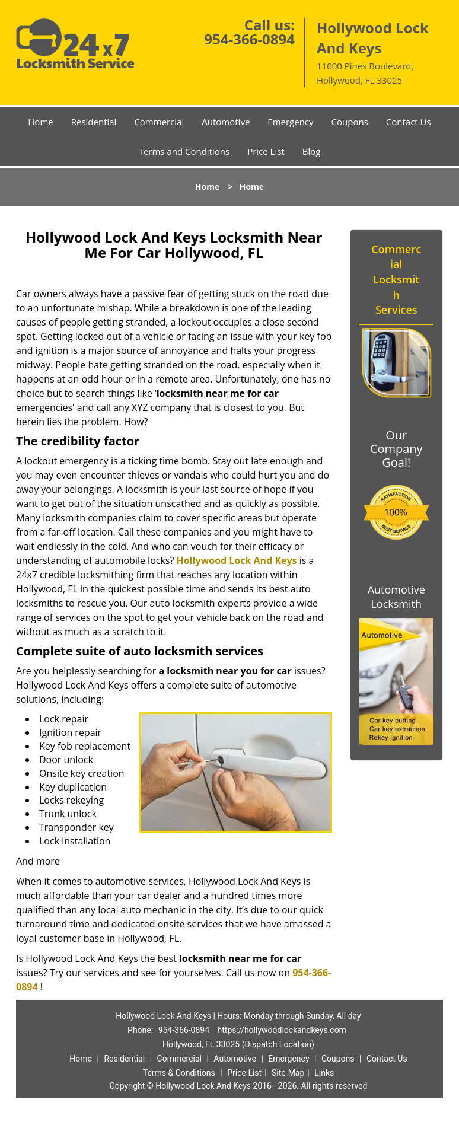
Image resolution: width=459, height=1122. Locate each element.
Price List (266, 151)
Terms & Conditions (179, 1073)
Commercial (159, 122)
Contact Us (408, 122)
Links (324, 1073)
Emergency (290, 122)
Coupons (350, 122)
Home (40, 122)
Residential (94, 122)
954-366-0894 (249, 39)
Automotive (226, 122)
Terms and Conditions (184, 151)
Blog (311, 151)
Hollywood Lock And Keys (237, 560)
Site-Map (288, 1073)
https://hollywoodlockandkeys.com (282, 1030)
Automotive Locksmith (396, 596)
